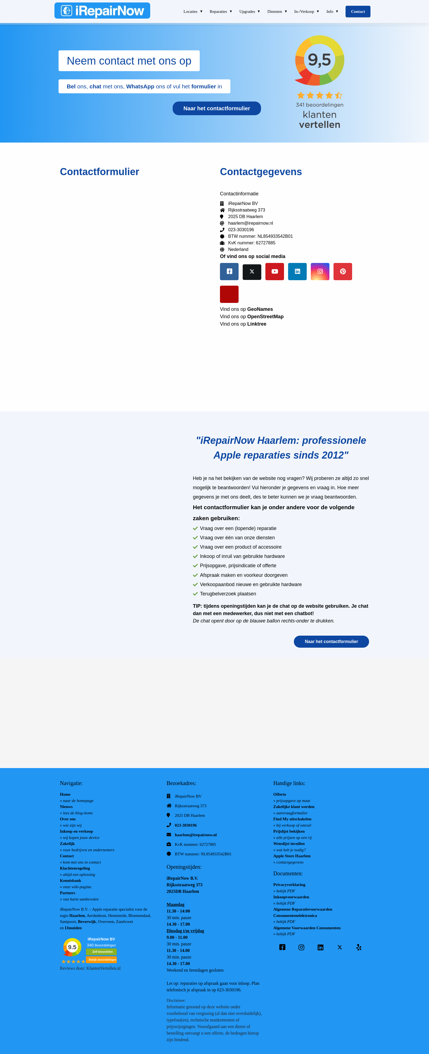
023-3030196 (186, 825)
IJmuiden (73, 928)
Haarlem (77, 915)
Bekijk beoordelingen (102, 959)
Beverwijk (87, 921)
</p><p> (134, 288)
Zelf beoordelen (102, 951)
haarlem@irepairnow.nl (196, 835)
